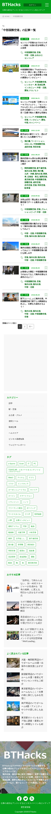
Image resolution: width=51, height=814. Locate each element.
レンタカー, (29, 85)
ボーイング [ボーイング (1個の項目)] (31, 508)
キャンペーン (35, 122)
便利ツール (13, 421)
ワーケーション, (38, 141)
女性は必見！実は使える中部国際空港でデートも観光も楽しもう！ (33, 202)
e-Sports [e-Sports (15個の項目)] (11, 463)
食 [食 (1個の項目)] (23, 563)
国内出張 (41, 236)
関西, (35, 171)
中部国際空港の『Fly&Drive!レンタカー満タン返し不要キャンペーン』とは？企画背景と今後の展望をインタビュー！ (33, 73)
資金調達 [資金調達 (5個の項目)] (23, 557)
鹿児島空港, (29, 179)
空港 (26, 317)
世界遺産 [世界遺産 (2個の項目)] (37, 514)
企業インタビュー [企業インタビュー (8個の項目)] (23, 520)
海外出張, (28, 171)
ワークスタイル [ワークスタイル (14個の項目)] (14, 514)
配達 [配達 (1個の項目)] (10, 563)
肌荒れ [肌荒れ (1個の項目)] (22, 551)
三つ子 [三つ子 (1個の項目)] (27, 514)
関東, (45, 174)
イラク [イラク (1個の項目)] (11, 484)
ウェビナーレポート (17, 445)
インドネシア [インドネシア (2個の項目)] (23, 484)
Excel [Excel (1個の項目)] (21, 463)
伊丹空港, (28, 185)
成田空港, (28, 147)
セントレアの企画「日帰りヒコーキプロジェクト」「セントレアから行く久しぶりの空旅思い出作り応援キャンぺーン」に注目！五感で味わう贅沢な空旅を (33, 107)
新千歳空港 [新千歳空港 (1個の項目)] (33, 538)
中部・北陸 (41, 212)
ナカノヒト (34, 90)
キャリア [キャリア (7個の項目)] (33, 490)
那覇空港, (28, 182)
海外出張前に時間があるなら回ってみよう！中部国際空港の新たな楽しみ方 (33, 250)
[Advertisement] (25, 362)
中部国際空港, (30, 52)
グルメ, (44, 209)
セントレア (29, 58)
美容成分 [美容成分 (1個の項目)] (30, 544)
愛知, (26, 90)
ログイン (32, 5)
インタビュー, (30, 87)
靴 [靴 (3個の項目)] (17, 563)
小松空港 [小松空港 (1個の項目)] (32, 532)
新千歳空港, (42, 168)
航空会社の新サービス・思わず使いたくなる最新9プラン (33, 135)
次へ (31, 326)
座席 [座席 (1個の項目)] (10, 538)
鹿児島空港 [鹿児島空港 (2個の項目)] (32, 563)
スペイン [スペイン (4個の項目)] (11, 496)
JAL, (31, 144)
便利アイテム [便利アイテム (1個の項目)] (13, 526)
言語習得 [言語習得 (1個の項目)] (11, 557)
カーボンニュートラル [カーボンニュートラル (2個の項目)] (17, 490)
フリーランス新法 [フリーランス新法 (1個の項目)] (15, 508)
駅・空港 (24, 39)
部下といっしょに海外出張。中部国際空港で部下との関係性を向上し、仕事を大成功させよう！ (33, 302)
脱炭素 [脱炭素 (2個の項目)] (31, 551)
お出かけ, (39, 55)
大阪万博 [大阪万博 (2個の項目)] (21, 532)
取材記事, (42, 85)
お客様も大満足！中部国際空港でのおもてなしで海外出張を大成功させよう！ (33, 274)
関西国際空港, (30, 168)
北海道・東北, (33, 176)
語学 (11, 403)
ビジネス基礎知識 (16, 439)
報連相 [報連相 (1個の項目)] (11, 532)
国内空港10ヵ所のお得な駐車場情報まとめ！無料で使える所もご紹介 (33, 161)
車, (36, 85)
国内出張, (39, 174)
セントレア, (29, 82)
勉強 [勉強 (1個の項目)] (32, 526)
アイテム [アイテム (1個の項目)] (20, 477)
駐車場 (27, 188)
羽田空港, (42, 185)
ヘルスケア (13, 433)
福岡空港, (43, 176)
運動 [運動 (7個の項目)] (32, 557)
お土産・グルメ (15, 415)
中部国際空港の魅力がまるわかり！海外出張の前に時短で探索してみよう (33, 226)
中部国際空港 (40, 260)
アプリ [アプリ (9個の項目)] (31, 477)
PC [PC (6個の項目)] (35, 463)
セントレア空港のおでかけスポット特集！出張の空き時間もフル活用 (33, 45)
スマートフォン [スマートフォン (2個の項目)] (26, 496)
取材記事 (24, 66)
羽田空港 (37, 147)
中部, (26, 122)
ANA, (27, 144)
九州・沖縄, (29, 174)
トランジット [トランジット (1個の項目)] (13, 502)
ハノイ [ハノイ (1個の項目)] (25, 502)
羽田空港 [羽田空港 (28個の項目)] (11, 551)
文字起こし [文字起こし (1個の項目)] (20, 538)
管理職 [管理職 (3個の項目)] (20, 544)
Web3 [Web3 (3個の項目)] (10, 477)
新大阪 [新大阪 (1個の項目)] (11, 544)
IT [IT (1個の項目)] (29, 463)
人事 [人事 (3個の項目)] (10, 520)
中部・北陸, (29, 55)
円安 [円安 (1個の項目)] (25, 526)
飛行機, (27, 141)
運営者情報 (25, 807)
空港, (39, 52)
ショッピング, (30, 212)
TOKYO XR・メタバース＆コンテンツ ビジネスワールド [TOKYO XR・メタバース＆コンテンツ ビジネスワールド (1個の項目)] (24, 471)
